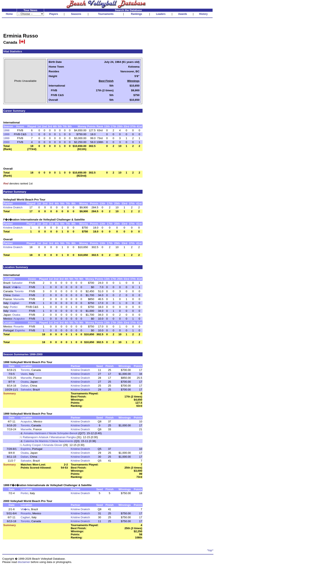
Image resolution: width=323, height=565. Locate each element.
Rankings (136, 14)
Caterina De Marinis (36, 441)
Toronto (18, 291)
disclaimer (24, 562)
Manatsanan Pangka (63, 437)
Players (53, 14)
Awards (182, 14)
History (203, 14)
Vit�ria (16, 287)
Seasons (76, 14)
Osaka (16, 314)
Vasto (13, 310)
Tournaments (106, 14)
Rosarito (19, 326)
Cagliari (14, 303)
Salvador (17, 282)
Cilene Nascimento (61, 441)
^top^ (210, 550)
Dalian (16, 295)
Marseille (18, 299)
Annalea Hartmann (34, 433)
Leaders (160, 14)
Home (9, 14)
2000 (6, 142)
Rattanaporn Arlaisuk (35, 437)
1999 (6, 134)
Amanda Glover (52, 445)
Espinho (20, 330)
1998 (6, 130)
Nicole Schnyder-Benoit (63, 433)
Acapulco (19, 318)
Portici (14, 306)
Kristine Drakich (12, 207)
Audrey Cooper (32, 445)
